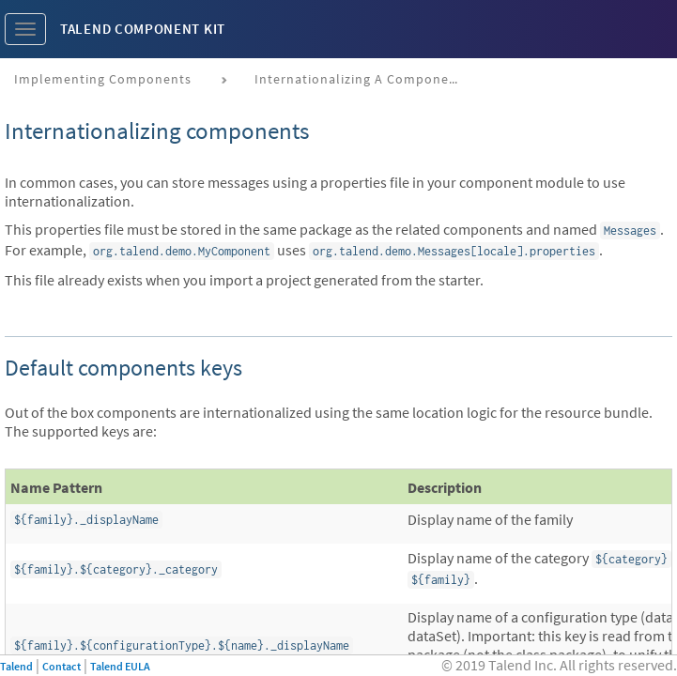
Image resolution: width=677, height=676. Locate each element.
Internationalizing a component (358, 78)
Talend (16, 666)
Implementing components (103, 78)
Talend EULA (120, 666)
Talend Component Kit (142, 29)
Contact (61, 666)
